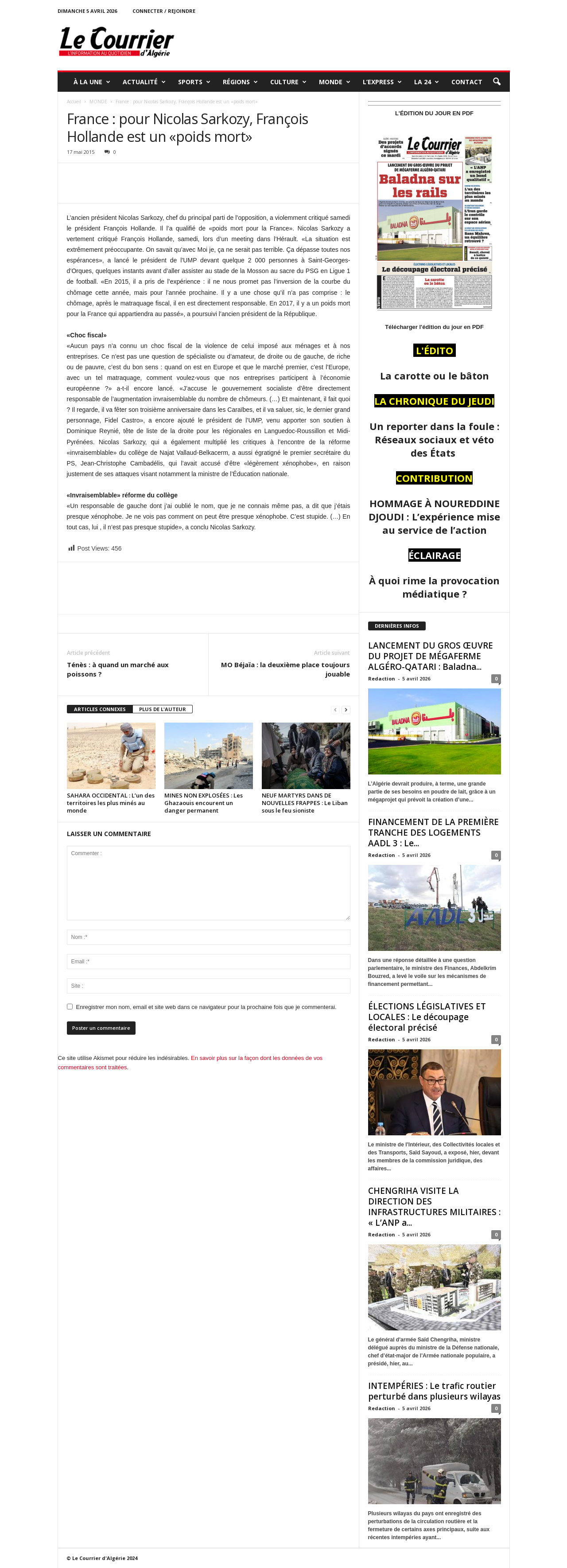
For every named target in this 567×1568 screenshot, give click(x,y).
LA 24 (426, 82)
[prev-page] (335, 709)
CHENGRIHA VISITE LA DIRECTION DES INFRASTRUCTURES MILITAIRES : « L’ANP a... (434, 1206)
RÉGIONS (240, 82)
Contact (466, 82)
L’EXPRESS (382, 82)
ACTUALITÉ (144, 82)
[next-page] (346, 709)
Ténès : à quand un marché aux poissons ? (118, 669)
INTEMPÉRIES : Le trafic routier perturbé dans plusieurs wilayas (434, 1391)
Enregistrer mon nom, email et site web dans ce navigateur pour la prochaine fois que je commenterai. (206, 1007)
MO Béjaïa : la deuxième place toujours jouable (285, 669)
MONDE (334, 82)
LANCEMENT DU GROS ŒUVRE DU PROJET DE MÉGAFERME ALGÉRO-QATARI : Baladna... (430, 656)
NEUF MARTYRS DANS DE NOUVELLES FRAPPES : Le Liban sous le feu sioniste (305, 802)
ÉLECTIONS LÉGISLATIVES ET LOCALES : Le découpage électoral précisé (427, 1017)
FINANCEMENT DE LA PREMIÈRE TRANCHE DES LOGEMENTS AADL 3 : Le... (433, 832)
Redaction (381, 678)
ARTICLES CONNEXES (100, 709)
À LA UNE (92, 82)
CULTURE (288, 82)
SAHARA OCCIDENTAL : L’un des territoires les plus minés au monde (111, 802)
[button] (496, 82)
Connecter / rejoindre (163, 11)
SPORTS (194, 82)
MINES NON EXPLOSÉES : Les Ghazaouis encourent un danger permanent (203, 802)
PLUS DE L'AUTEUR (162, 709)
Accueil (74, 101)
